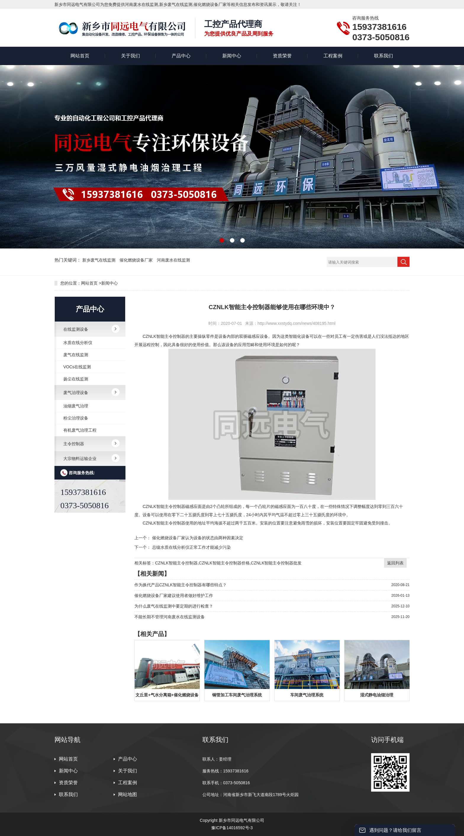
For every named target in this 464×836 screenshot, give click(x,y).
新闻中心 (231, 55)
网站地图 (127, 794)
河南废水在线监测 (173, 260)
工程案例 (332, 55)
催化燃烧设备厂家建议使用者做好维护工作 (173, 595)
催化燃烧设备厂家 (137, 260)
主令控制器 (73, 443)
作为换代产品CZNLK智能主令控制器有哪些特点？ (180, 584)
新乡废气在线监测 (99, 260)
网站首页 (79, 55)
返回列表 (395, 563)
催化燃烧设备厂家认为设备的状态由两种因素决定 (197, 537)
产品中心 (181, 55)
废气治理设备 (75, 392)
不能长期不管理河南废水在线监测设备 (169, 616)
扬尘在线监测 (75, 379)
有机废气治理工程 (79, 430)
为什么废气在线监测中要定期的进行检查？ (173, 606)
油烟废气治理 (75, 406)
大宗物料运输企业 (79, 458)
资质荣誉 (282, 55)
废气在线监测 (75, 354)
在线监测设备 (75, 329)
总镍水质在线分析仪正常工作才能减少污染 (191, 547)
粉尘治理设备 (75, 418)
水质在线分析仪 (77, 342)
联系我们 (383, 55)
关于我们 (130, 55)
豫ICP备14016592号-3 (232, 827)
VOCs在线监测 (77, 366)
